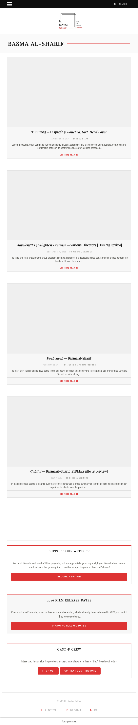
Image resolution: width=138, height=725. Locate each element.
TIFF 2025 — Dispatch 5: (69, 132)
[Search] (115, 4)
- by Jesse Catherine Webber (79, 364)
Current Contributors (80, 671)
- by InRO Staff (79, 138)
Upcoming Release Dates (69, 626)
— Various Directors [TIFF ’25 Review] (69, 245)
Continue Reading (69, 154)
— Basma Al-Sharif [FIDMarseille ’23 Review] (69, 471)
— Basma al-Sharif (69, 358)
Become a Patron (69, 577)
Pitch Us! (48, 671)
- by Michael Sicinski (80, 251)
